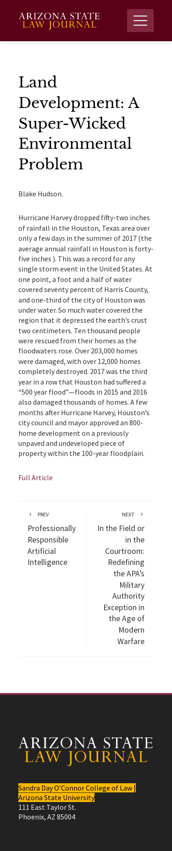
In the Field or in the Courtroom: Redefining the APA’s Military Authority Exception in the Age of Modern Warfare (120, 578)
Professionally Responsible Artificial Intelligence (52, 538)
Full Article (35, 477)
